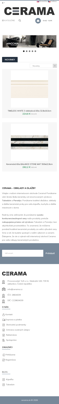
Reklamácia (11, 335)
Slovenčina (42, 1)
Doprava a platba (14, 319)
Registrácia (11, 360)
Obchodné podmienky (16, 324)
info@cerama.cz (15, 289)
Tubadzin (10, 384)
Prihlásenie (10, 354)
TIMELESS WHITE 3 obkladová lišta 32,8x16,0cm (29, 111)
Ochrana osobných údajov (18, 330)
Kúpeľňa (9, 379)
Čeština (52, 1)
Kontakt (9, 314)
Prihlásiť (50, 253)
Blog (5, 372)
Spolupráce (11, 340)
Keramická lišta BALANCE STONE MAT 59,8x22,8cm (29, 164)
